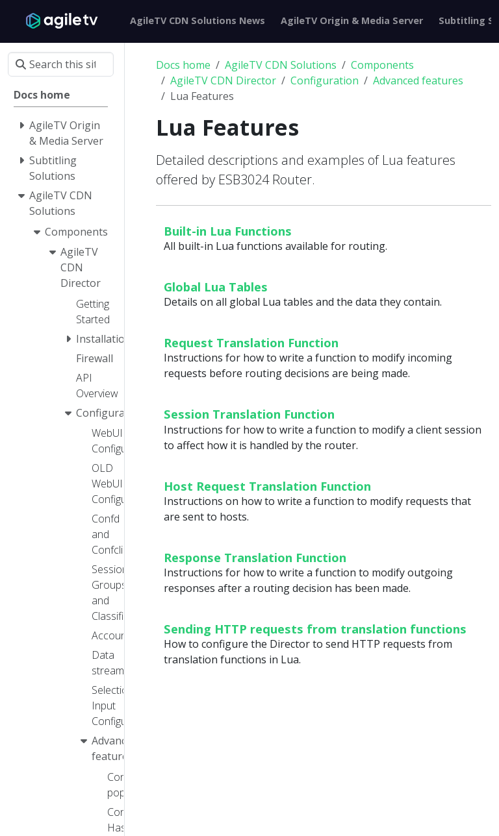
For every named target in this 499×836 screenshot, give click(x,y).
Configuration (324, 80)
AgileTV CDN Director (223, 80)
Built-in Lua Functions (228, 231)
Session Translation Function (249, 414)
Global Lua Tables (216, 286)
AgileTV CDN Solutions (281, 65)
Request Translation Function (251, 342)
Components (382, 65)
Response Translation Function (255, 557)
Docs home (183, 65)
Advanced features (418, 80)
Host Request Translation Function (267, 486)
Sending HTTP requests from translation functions (315, 629)
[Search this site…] (61, 64)
